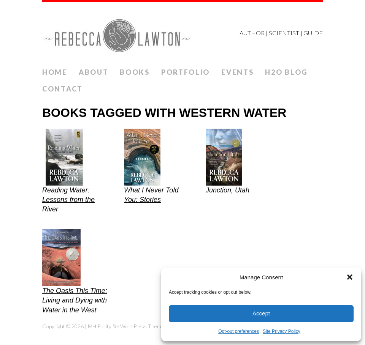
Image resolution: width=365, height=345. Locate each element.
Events (237, 72)
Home (54, 72)
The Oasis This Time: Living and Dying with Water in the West (74, 300)
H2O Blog (286, 72)
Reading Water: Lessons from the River (68, 199)
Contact (62, 89)
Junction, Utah (227, 190)
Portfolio (185, 72)
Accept (261, 313)
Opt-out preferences (238, 331)
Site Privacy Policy (281, 331)
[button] (350, 277)
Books (135, 72)
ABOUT (94, 72)
